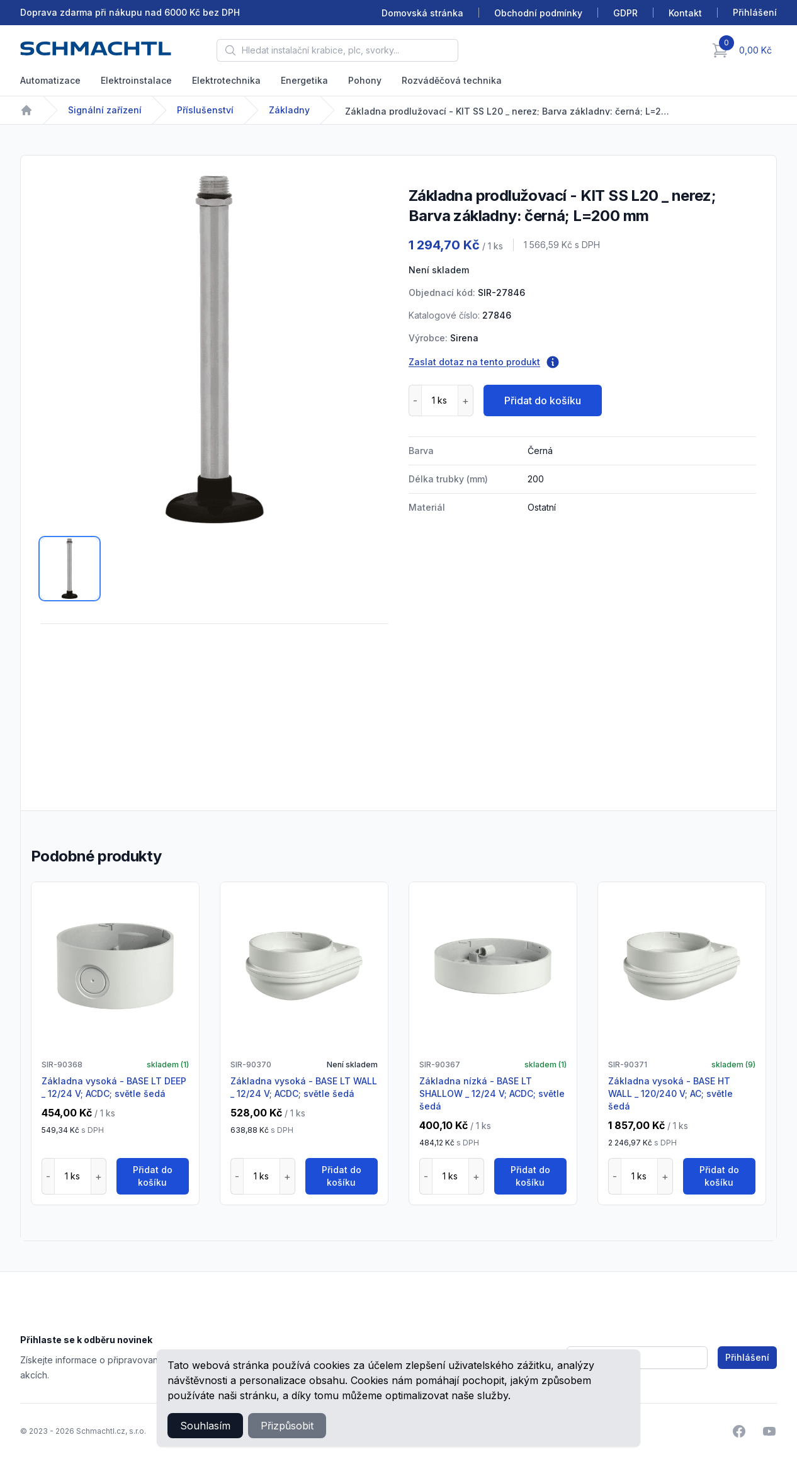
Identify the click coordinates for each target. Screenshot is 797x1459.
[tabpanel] (214, 349)
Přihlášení (747, 1357)
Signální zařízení (105, 110)
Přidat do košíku (542, 400)
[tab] (69, 568)
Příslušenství (205, 110)
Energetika (304, 80)
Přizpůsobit (287, 1425)
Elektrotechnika (226, 80)
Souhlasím (205, 1425)
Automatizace (50, 80)
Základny (289, 110)
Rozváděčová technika (452, 80)
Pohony (365, 80)
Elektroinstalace (136, 80)
